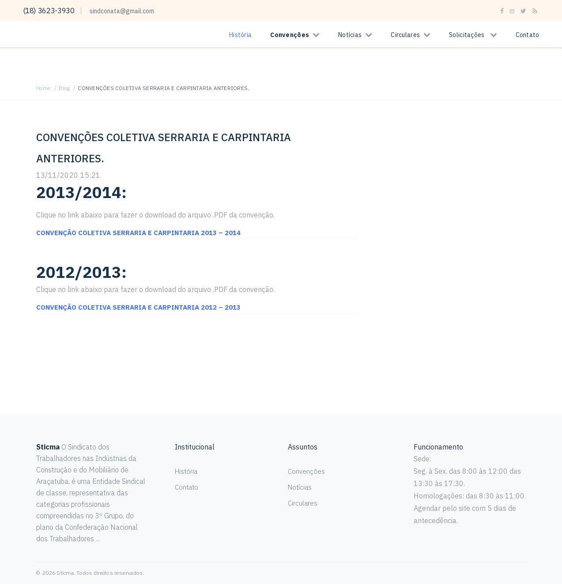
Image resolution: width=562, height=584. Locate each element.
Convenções (289, 35)
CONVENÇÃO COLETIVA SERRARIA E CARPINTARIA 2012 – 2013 (144, 307)
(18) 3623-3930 (51, 10)
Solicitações (466, 35)
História (240, 35)
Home (43, 88)
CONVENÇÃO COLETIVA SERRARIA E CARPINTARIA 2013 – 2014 (144, 232)
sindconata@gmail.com (126, 11)
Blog (64, 88)
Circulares (405, 35)
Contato (527, 35)
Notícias (350, 35)
